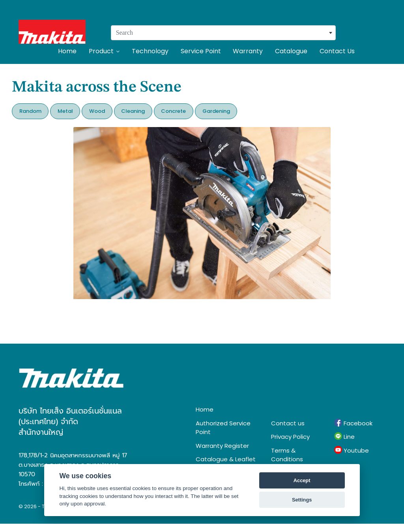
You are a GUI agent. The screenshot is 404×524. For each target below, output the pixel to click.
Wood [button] (97, 111)
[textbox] (223, 33)
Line (344, 436)
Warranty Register (222, 446)
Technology (150, 51)
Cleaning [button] (133, 111)
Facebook (353, 423)
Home (67, 51)
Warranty (248, 51)
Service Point (201, 51)
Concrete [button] (173, 111)
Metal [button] (65, 111)
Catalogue (291, 51)
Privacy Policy (290, 436)
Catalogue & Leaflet (226, 459)
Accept (302, 480)
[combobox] (223, 32)
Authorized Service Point (223, 427)
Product (104, 51)
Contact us (288, 423)
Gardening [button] (216, 111)
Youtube (351, 450)
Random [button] (30, 111)
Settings (302, 500)
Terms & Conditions (287, 455)
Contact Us (337, 51)
